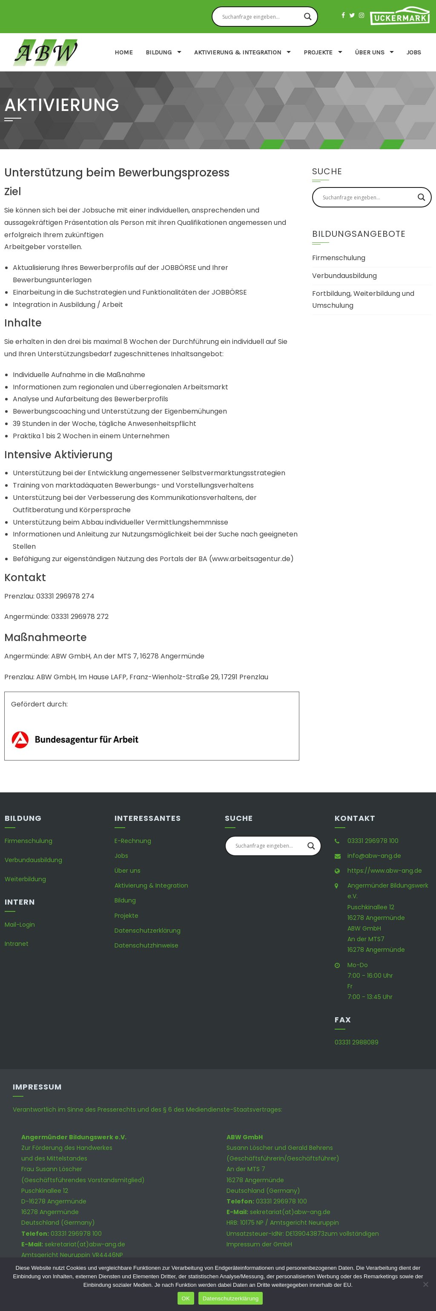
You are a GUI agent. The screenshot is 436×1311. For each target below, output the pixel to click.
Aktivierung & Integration (237, 52)
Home (124, 52)
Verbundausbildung (344, 276)
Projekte (318, 52)
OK (186, 1298)
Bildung (159, 52)
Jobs (414, 52)
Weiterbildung (25, 879)
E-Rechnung (133, 841)
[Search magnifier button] (308, 17)
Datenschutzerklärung (148, 930)
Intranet (17, 943)
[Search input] (261, 17)
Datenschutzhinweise (146, 945)
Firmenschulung (338, 258)
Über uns (369, 52)
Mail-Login (20, 924)
